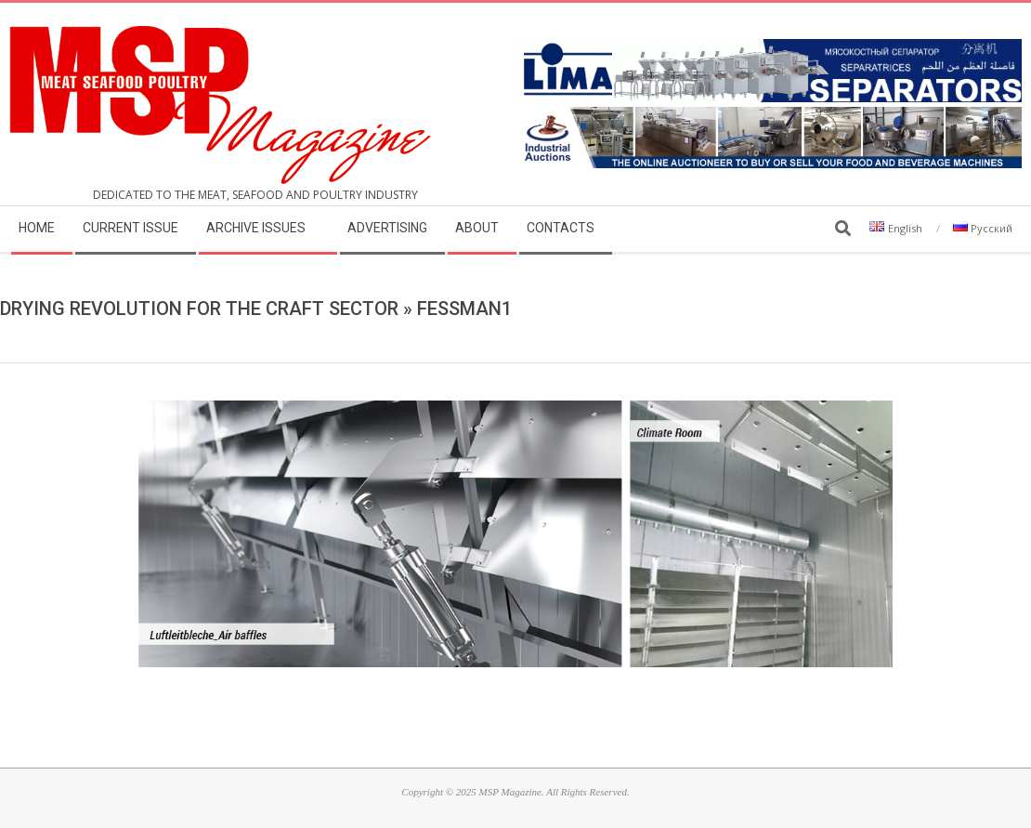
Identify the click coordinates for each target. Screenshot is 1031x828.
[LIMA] (769, 50)
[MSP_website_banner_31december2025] (769, 117)
